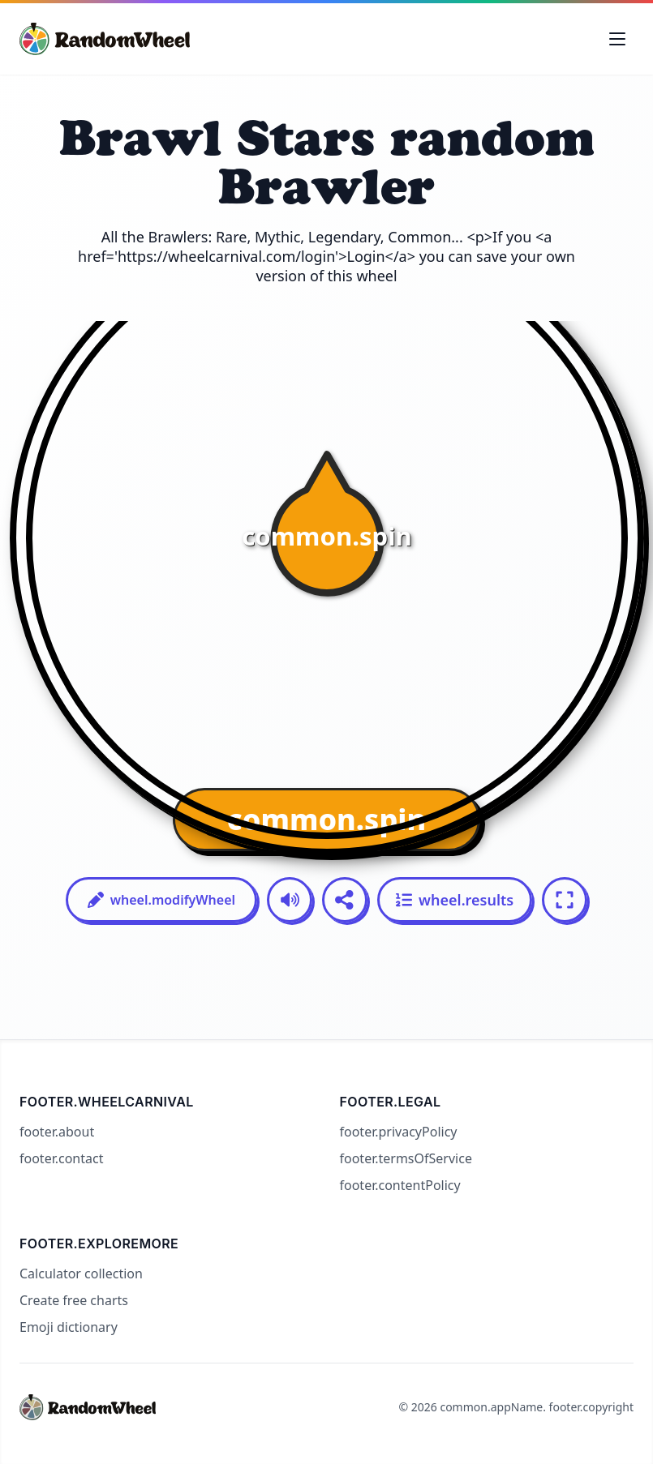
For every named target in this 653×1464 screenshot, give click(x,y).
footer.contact (61, 1158)
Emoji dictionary (68, 1327)
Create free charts (73, 1300)
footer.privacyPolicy (399, 1132)
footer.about (56, 1132)
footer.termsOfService (406, 1158)
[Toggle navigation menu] (617, 39)
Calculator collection (81, 1273)
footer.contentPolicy (400, 1185)
